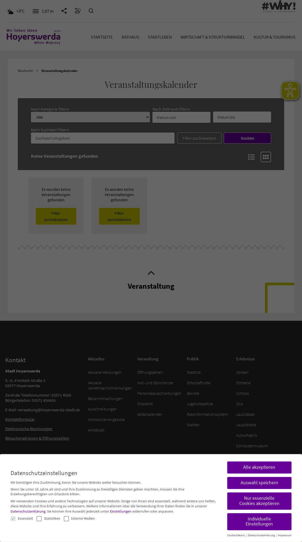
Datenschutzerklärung (27, 506)
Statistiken (48, 513)
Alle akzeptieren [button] (259, 463)
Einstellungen (120, 506)
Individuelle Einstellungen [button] (259, 516)
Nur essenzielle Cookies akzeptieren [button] (259, 496)
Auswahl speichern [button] (259, 478)
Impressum (285, 531)
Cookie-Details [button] (236, 531)
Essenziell (21, 513)
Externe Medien (79, 513)
